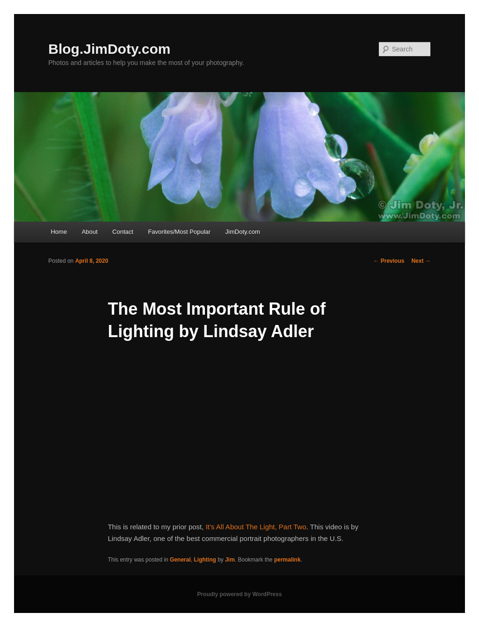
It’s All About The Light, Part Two (256, 527)
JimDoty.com (242, 231)
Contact (122, 231)
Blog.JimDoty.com (109, 49)
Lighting (205, 559)
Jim (230, 559)
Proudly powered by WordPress (239, 594)
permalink (287, 559)
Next (420, 261)
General (180, 559)
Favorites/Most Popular (179, 231)
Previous (388, 261)
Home (59, 231)
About (90, 231)
